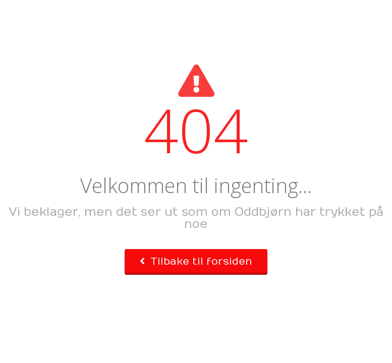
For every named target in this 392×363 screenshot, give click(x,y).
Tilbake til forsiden (196, 261)
